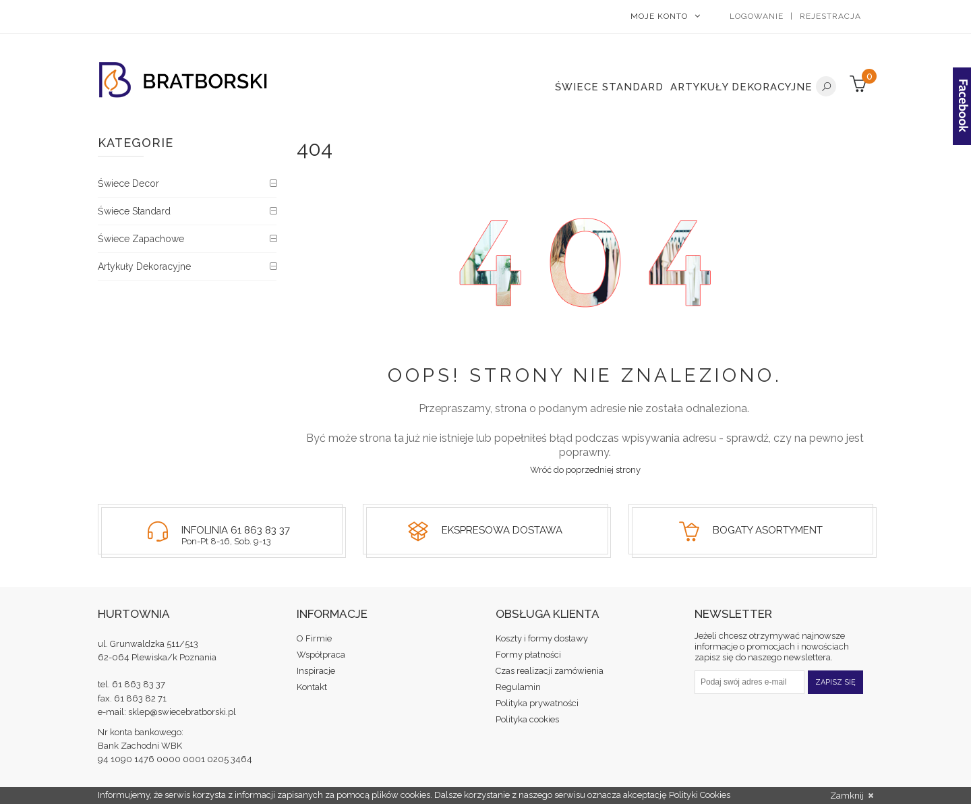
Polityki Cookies (699, 795)
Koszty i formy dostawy (542, 638)
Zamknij (851, 796)
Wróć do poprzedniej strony (585, 470)
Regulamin (518, 687)
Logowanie (757, 16)
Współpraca (321, 655)
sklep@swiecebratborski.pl (182, 712)
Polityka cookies (527, 719)
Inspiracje (316, 671)
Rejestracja (830, 16)
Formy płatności (528, 655)
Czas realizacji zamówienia (550, 671)
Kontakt (312, 687)
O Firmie (314, 638)
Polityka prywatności (537, 703)
